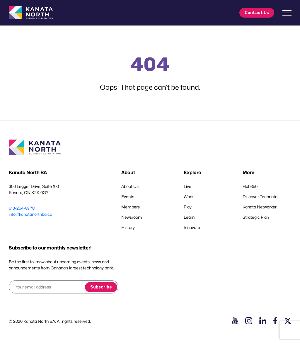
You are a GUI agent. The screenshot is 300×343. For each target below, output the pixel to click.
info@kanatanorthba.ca (30, 214)
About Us (130, 186)
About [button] (128, 172)
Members (130, 206)
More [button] (248, 172)
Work (189, 196)
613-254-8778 (22, 208)
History (128, 227)
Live (187, 186)
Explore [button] (192, 172)
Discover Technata (260, 196)
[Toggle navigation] (287, 13)
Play (188, 206)
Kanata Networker (260, 206)
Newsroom (131, 217)
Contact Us (257, 12)
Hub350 (250, 186)
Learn (189, 217)
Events (127, 196)
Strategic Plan (256, 217)
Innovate (192, 227)
